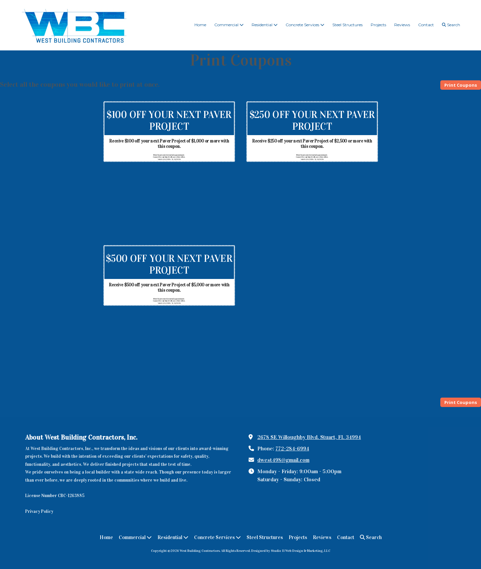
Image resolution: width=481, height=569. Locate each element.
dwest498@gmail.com (283, 460)
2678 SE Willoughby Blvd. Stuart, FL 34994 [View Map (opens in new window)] (309, 437)
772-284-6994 (292, 448)
